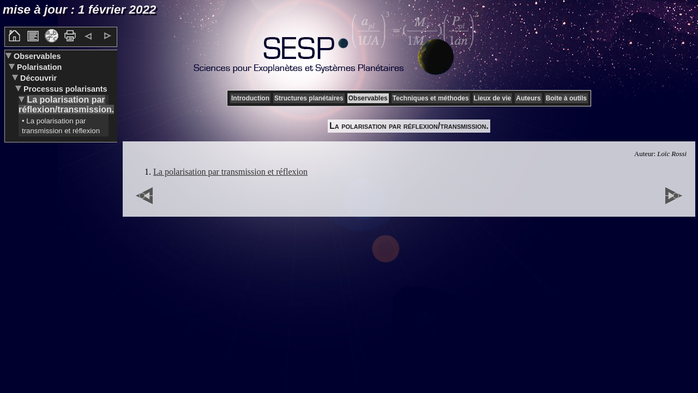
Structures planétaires (309, 98)
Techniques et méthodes (431, 98)
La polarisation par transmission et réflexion (230, 171)
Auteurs (528, 98)
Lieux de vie (493, 98)
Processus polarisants (64, 89)
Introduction (250, 98)
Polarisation (38, 67)
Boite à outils (566, 98)
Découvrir (37, 78)
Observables (36, 56)
